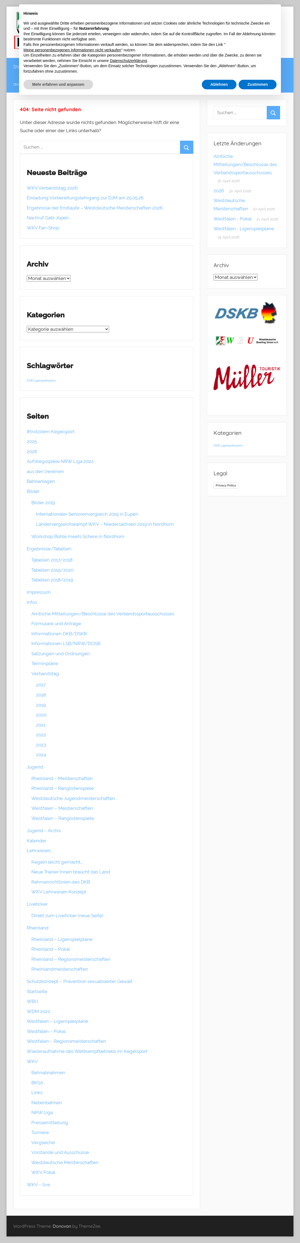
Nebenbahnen (46, 1102)
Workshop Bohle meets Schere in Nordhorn (77, 536)
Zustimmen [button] (257, 84)
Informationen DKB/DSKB (59, 633)
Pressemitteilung (49, 1122)
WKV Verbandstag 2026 (52, 188)
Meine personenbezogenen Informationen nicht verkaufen (72, 50)
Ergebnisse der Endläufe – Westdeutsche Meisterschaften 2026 (95, 208)
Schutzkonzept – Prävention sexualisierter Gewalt (80, 981)
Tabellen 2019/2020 (52, 570)
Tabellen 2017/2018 (52, 560)
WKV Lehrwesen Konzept (58, 891)
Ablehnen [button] (219, 84)
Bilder (33, 491)
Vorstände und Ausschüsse (60, 1152)
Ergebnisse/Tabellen (49, 548)
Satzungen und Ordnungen (60, 653)
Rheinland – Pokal (50, 949)
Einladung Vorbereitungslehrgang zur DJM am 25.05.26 (85, 197)
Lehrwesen (39, 850)
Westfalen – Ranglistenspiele (62, 818)
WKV (32, 1061)
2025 (32, 441)
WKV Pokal (43, 1172)
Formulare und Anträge (56, 623)
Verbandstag (45, 673)
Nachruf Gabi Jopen (48, 217)
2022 (41, 734)
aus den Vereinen (45, 471)
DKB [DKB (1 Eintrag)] (30, 380)
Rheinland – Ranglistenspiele (62, 788)
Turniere (40, 1132)
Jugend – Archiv (44, 830)
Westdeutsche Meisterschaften (64, 1162)
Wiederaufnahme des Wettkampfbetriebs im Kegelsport (87, 1051)
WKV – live (38, 1184)
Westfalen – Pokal (46, 1031)
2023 (41, 745)
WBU (32, 1001)
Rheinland (38, 928)
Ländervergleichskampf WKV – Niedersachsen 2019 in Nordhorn (105, 524)
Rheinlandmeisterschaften (59, 969)
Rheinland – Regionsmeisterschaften (70, 959)
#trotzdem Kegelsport (51, 431)
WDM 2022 (38, 1011)
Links (37, 1092)
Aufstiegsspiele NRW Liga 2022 (60, 461)
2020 (41, 715)
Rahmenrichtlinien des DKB (60, 882)
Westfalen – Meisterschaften (62, 808)
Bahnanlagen (41, 481)
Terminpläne (44, 663)
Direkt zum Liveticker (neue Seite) (67, 915)
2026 (32, 451)
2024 (41, 754)
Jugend (35, 767)
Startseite (37, 991)
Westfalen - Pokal (232, 219)
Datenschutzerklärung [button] (128, 60)
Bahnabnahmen (48, 1072)
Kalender (36, 840)
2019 (41, 705)
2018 (41, 695)
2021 (41, 725)
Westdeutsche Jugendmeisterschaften (73, 798)
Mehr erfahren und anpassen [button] (58, 84)
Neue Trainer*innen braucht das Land (70, 872)
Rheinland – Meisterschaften (62, 778)
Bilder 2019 (43, 502)
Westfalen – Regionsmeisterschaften (66, 1041)
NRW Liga (42, 1112)
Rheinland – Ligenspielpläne (61, 939)
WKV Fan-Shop (43, 228)
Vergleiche (43, 1142)
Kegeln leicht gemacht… (57, 862)
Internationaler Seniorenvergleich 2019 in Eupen (87, 514)
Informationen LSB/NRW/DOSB (65, 643)
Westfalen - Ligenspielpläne (244, 228)
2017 (41, 684)
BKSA (37, 1082)
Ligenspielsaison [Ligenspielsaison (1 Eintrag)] (45, 380)
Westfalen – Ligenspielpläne (57, 1021)
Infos (32, 602)
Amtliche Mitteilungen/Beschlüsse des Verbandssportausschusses (102, 613)
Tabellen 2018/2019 (52, 580)
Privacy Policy (226, 485)
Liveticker (37, 904)
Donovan (62, 1226)
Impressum (39, 592)
